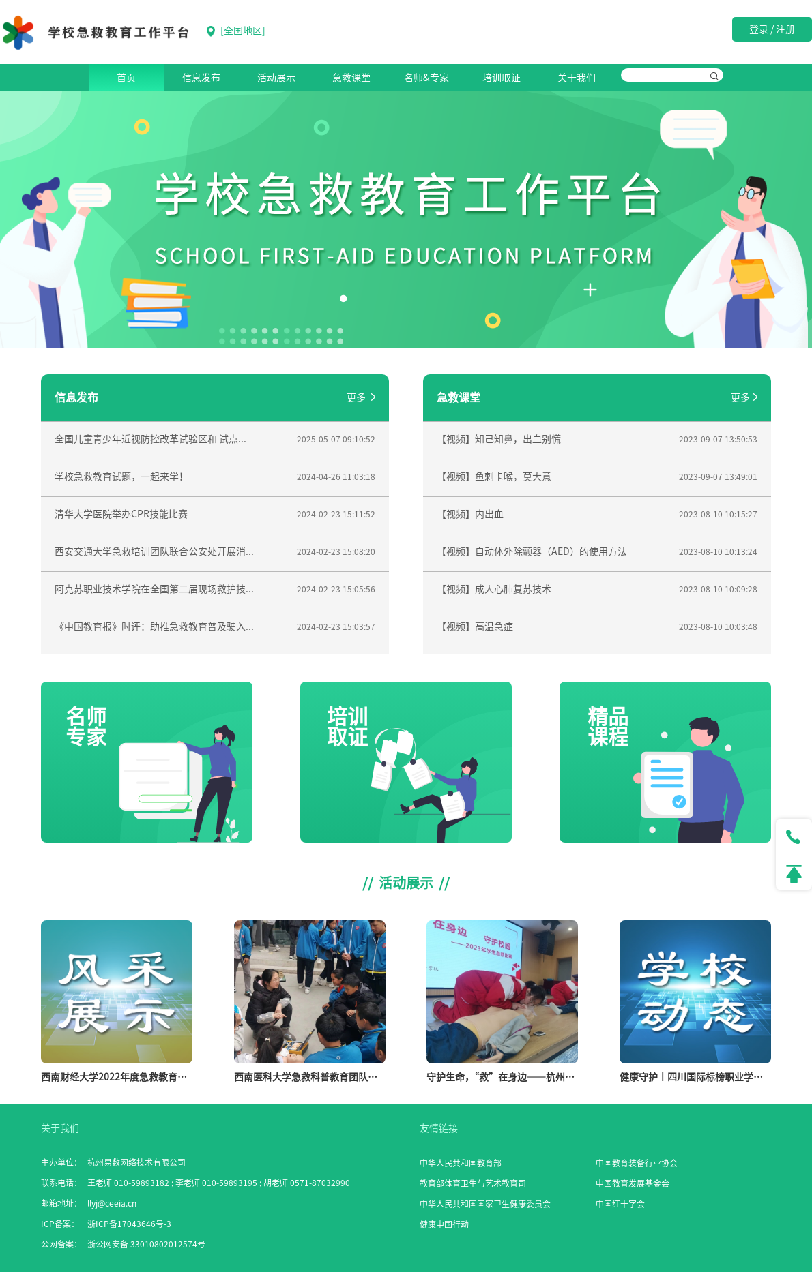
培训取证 (501, 77)
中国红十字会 (620, 1204)
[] (236, 31)
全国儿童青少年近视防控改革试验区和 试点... (150, 439)
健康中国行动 (444, 1224)
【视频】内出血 (470, 514)
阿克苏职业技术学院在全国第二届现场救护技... (154, 589)
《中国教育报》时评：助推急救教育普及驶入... (154, 626)
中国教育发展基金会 (632, 1183)
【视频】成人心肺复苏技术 (494, 589)
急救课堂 (351, 77)
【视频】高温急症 (475, 626)
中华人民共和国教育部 (461, 1163)
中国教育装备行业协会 (637, 1163)
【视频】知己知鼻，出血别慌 (499, 439)
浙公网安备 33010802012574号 (146, 1244)
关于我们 (576, 77)
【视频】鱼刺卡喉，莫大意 (494, 476)
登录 (758, 29)
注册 (785, 29)
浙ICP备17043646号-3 (129, 1224)
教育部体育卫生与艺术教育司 (473, 1183)
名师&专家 (426, 77)
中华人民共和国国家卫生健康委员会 (485, 1204)
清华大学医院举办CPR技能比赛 (121, 514)
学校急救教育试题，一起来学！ (121, 476)
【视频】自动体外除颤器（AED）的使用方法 (532, 551)
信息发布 (201, 77)
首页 (126, 77)
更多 (361, 397)
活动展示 (276, 77)
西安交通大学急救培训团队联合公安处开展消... (154, 551)
